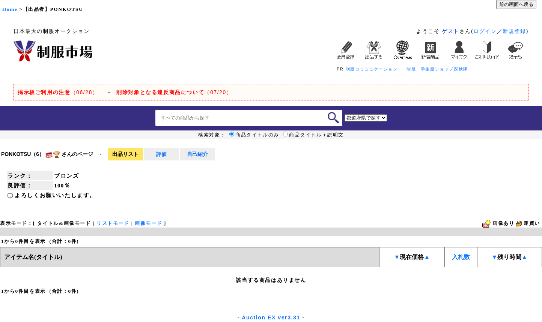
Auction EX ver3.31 (271, 318)
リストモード (112, 223)
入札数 (461, 257)
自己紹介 (197, 154)
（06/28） (58, 92)
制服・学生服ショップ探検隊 (437, 69)
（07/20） (174, 92)
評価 (161, 154)
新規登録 (514, 31)
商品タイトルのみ (254, 135)
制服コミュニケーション (372, 69)
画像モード (148, 223)
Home (9, 9)
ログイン (485, 31)
